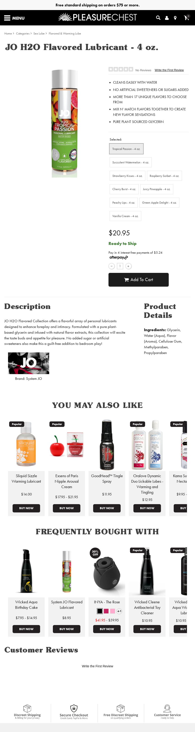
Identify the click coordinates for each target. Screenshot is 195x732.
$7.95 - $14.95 (26, 618)
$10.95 (147, 620)
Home (8, 33)
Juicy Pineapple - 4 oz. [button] (157, 189)
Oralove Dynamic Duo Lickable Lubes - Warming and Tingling (147, 484)
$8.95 (66, 618)
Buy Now (26, 508)
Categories (23, 33)
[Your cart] (187, 17)
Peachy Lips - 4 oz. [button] (123, 202)
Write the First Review (169, 70)
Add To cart (138, 280)
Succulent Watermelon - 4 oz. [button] (130, 162)
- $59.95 (107, 620)
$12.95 (147, 500)
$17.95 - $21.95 (66, 497)
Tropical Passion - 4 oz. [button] (126, 149)
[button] (99, 611)
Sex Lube (39, 33)
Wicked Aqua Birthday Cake (26, 604)
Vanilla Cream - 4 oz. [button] (125, 216)
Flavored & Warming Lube (65, 33)
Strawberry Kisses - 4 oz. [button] (127, 176)
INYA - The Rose (107, 601)
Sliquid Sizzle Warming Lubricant (26, 478)
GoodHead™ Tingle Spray (107, 478)
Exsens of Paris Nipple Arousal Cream (67, 481)
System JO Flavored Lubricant (66, 604)
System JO (34, 378)
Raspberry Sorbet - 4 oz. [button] (164, 176)
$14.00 (26, 494)
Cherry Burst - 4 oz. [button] (124, 189)
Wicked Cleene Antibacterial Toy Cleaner (147, 607)
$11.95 (107, 494)
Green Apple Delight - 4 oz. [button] (159, 202)
